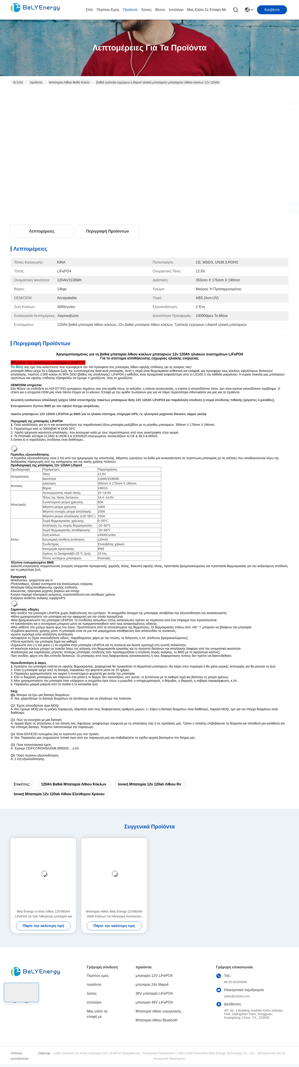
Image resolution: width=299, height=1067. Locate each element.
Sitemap (44, 1053)
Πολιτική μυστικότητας (20, 1055)
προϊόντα (130, 10)
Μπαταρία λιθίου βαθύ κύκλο (69, 82)
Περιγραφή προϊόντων (107, 231)
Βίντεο (160, 10)
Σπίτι (89, 10)
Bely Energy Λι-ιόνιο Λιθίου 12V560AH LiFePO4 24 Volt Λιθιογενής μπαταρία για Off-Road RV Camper (43, 914)
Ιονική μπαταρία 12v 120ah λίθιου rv (149, 784)
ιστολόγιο (176, 10)
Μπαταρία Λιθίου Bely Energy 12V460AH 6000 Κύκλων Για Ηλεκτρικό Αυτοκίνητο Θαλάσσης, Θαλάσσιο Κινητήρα (114, 914)
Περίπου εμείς (108, 10)
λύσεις (146, 10)
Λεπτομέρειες (42, 231)
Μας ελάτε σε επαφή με (206, 10)
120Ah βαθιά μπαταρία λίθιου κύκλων (73, 784)
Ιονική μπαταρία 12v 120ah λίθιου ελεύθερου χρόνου (59, 794)
